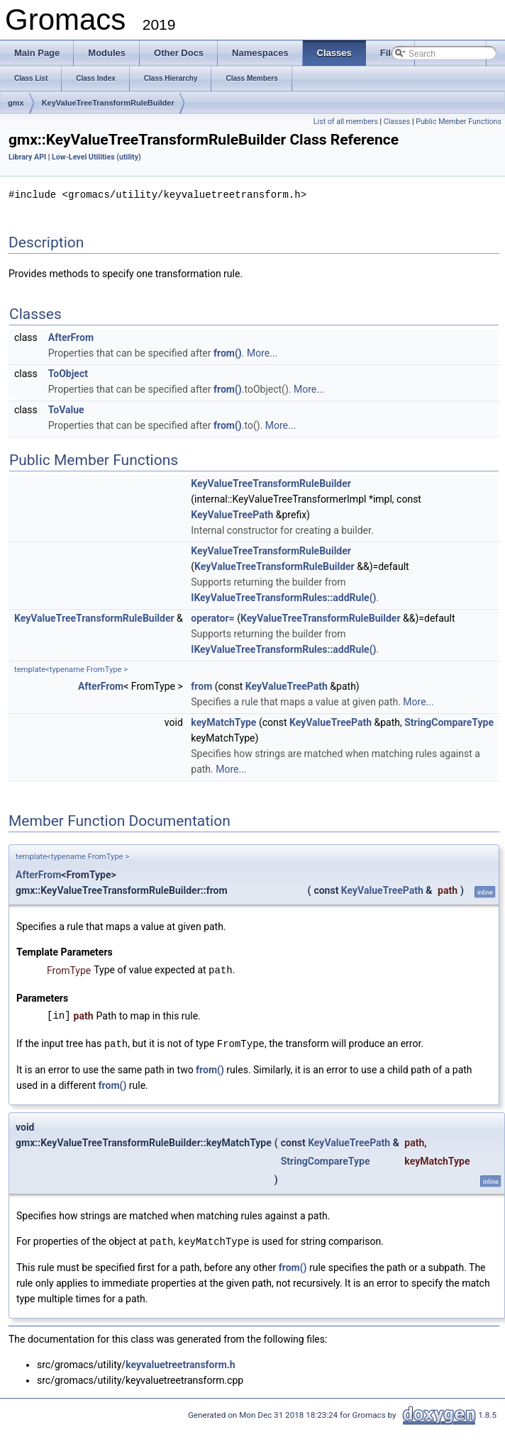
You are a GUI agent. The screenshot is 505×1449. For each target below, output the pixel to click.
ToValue (66, 409)
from (201, 685)
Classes (397, 121)
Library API (27, 157)
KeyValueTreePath (232, 514)
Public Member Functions (458, 121)
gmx (16, 103)
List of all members (345, 121)
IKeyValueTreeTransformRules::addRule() (283, 597)
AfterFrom (71, 336)
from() (227, 352)
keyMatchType (223, 721)
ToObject (68, 373)
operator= (212, 617)
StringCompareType (449, 721)
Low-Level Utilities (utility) (96, 157)
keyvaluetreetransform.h (180, 1361)
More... (262, 352)
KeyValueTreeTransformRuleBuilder (108, 103)
